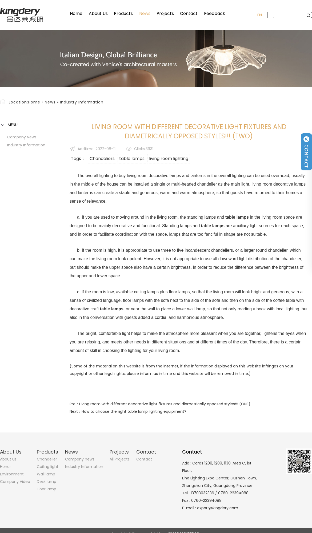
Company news (22, 137)
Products (123, 14)
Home (76, 14)
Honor (5, 466)
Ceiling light (47, 466)
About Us (98, 14)
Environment (12, 474)
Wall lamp (46, 474)
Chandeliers (102, 158)
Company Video (15, 481)
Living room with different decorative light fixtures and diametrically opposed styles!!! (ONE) (164, 404)
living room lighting (168, 158)
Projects (165, 14)
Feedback (214, 14)
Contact (189, 14)
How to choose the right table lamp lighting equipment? (134, 411)
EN (259, 15)
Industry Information (81, 102)
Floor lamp (46, 489)
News (144, 14)
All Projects (120, 459)
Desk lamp (46, 481)
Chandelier (47, 459)
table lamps (132, 158)
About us (8, 459)
